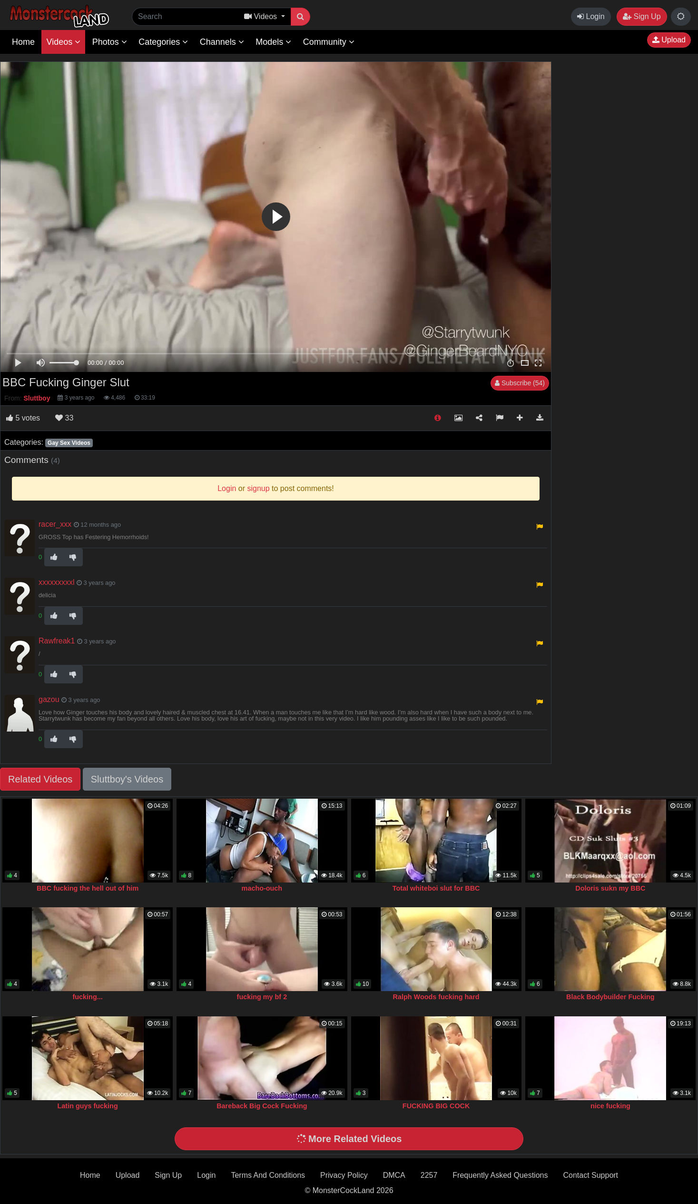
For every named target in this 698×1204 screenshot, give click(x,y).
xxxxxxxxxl (57, 582)
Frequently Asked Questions (500, 1175)
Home (23, 42)
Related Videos (40, 779)
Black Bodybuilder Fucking (610, 997)
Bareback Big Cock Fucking (261, 1106)
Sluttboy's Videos (127, 779)
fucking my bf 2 (262, 997)
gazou (49, 699)
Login (591, 16)
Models (273, 42)
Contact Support (590, 1175)
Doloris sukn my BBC (610, 888)
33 (64, 418)
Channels (222, 42)
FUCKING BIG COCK (436, 1106)
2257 (429, 1175)
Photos (109, 42)
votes (23, 418)
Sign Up (641, 16)
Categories (163, 42)
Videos (63, 42)
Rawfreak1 (57, 641)
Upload (669, 40)
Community (328, 42)
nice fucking (610, 1106)
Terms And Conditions (268, 1175)
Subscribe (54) (520, 383)
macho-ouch (262, 888)
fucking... (88, 997)
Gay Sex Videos (69, 443)
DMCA (394, 1175)
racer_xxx (55, 524)
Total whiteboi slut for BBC (436, 888)
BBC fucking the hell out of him (87, 888)
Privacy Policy (344, 1175)
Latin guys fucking (88, 1106)
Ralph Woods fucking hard (436, 997)
